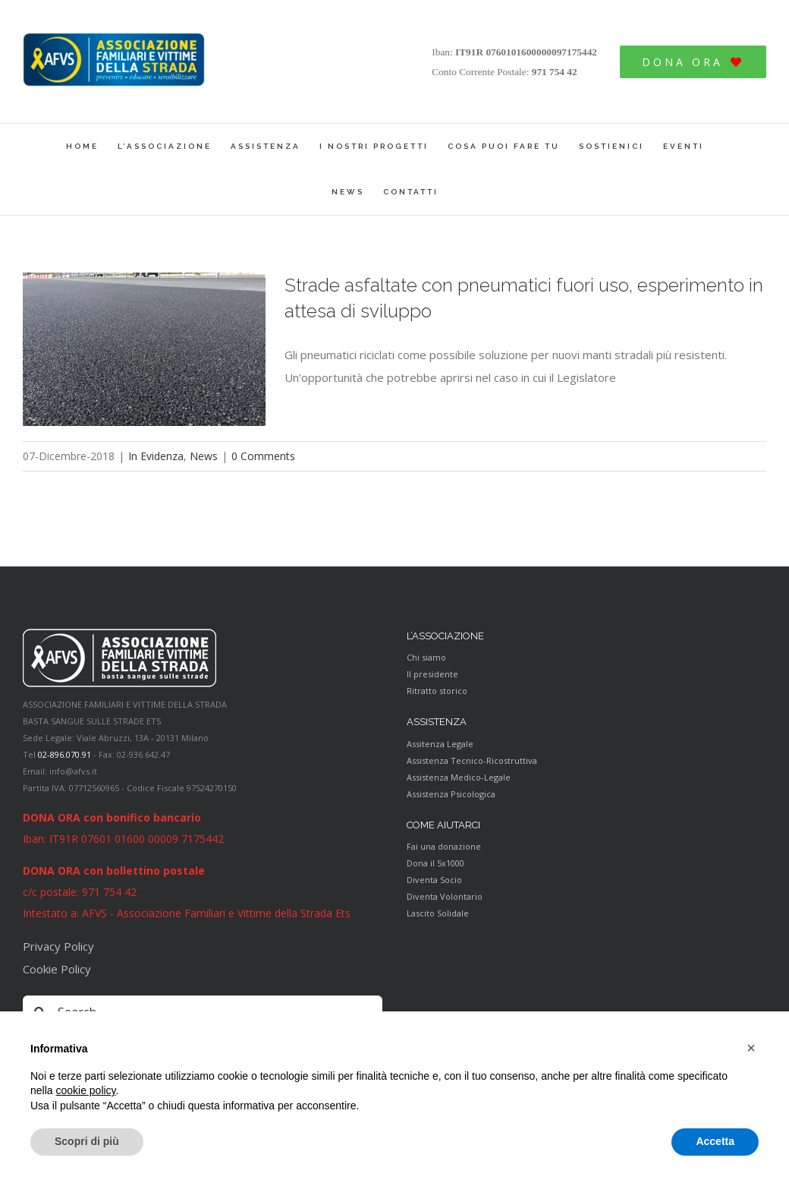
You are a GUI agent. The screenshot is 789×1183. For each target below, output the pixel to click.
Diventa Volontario (445, 896)
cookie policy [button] (85, 1090)
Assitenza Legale (440, 743)
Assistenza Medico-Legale (459, 777)
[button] (751, 1048)
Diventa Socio (434, 879)
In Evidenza (156, 456)
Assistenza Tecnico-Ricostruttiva (472, 760)
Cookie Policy (57, 968)
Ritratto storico (437, 690)
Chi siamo (426, 657)
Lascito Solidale (438, 913)
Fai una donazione (444, 846)
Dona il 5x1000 (435, 863)
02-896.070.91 (64, 754)
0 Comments (263, 456)
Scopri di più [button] (87, 1141)
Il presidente (432, 674)
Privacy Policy (58, 946)
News (204, 456)
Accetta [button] (715, 1141)
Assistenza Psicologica (451, 794)
